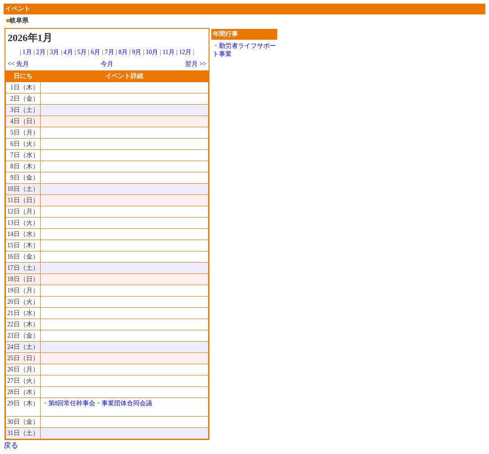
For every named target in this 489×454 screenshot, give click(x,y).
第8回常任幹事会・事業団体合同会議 (100, 403)
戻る (11, 445)
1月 (27, 52)
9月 (136, 52)
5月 (82, 52)
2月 (41, 52)
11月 (169, 52)
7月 (109, 52)
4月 (68, 52)
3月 (55, 52)
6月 (95, 52)
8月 (123, 52)
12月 (185, 52)
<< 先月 (18, 63)
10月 (152, 52)
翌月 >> (195, 63)
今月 (107, 63)
